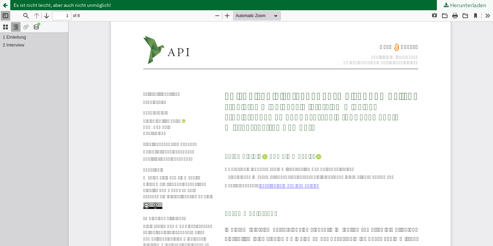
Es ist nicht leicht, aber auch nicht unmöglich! (62, 5)
